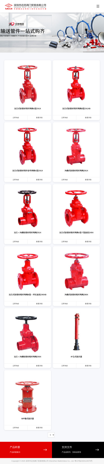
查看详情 (39, 118)
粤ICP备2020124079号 (83, 461)
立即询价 (16, 118)
